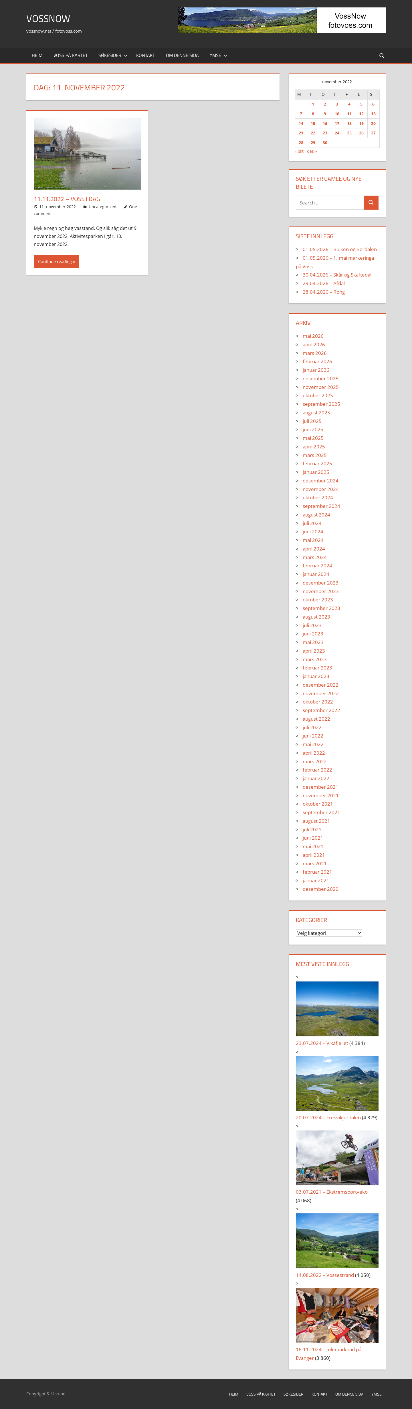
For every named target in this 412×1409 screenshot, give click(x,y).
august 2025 (316, 412)
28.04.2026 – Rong (324, 292)
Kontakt (145, 55)
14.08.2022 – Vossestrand (325, 1275)
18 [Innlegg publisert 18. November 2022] (349, 123)
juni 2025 (313, 429)
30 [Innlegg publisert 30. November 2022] (325, 142)
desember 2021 (320, 787)
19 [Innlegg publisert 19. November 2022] (361, 123)
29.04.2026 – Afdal (324, 283)
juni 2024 (313, 531)
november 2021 (321, 795)
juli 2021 (312, 829)
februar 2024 (317, 565)
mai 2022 (313, 744)
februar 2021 (317, 872)
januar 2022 (316, 778)
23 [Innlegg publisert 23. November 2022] (325, 133)
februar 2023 (317, 667)
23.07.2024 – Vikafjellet (322, 1043)
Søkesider (113, 55)
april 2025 (314, 446)
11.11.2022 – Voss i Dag (68, 199)
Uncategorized (102, 206)
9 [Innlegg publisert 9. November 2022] (325, 113)
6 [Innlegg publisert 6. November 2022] (373, 104)
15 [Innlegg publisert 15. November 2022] (313, 123)
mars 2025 (315, 455)
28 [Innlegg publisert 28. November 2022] (301, 142)
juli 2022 (312, 727)
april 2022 (314, 753)
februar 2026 (317, 361)
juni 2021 (313, 837)
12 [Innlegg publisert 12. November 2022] (361, 113)
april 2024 (314, 548)
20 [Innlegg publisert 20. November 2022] (373, 123)
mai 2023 (313, 642)
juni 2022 (313, 735)
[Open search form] (381, 55)
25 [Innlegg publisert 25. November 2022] (349, 133)
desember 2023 (320, 582)
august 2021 (316, 821)
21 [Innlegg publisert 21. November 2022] (301, 133)
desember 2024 (320, 480)
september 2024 (321, 506)
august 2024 (316, 514)
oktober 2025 (318, 395)
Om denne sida (182, 55)
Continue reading (55, 261)
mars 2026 (315, 353)
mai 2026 (313, 336)
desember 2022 (320, 684)
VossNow (50, 18)
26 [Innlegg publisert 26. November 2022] (361, 133)
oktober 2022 (318, 701)
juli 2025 (312, 421)
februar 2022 (317, 769)
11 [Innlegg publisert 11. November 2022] (349, 113)
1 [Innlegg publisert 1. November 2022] (313, 104)
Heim (37, 55)
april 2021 (314, 855)
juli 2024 (312, 523)
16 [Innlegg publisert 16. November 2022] (325, 123)
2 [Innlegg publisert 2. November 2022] (325, 104)
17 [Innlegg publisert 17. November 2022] (337, 123)
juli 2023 (312, 625)
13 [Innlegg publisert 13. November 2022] (373, 113)
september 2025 (321, 404)
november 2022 (321, 693)
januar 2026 (316, 370)
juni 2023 (313, 633)
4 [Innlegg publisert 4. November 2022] (349, 104)
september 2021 (321, 812)
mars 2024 (315, 557)
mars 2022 (315, 761)
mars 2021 (315, 863)
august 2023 (316, 616)
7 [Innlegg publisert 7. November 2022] (301, 113)
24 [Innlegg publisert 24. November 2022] (337, 133)
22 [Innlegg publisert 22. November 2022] (313, 133)
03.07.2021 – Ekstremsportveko (332, 1192)
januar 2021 (316, 880)
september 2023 (321, 608)
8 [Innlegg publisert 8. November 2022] (313, 113)
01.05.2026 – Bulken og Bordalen (340, 249)
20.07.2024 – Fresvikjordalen (328, 1117)
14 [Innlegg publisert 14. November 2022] (301, 123)
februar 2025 (317, 463)
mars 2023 (315, 659)
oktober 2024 (318, 497)
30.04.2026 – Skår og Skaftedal (337, 274)
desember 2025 (320, 378)
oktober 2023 (318, 599)
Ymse (218, 55)
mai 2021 (313, 846)
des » (312, 151)
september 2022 (321, 710)
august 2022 (316, 719)
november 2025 (321, 387)
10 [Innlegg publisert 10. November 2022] (337, 113)
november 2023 (321, 591)
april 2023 (314, 650)
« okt (299, 151)
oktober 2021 (318, 803)
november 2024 (321, 489)
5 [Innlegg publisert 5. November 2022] (361, 104)
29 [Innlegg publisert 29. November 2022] (313, 142)
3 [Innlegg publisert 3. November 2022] (337, 104)
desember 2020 (320, 889)
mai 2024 (313, 540)
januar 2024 (316, 574)
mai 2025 (313, 438)
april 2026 (314, 344)
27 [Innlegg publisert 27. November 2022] (373, 133)
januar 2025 (316, 472)
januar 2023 (316, 676)
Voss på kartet (71, 55)
